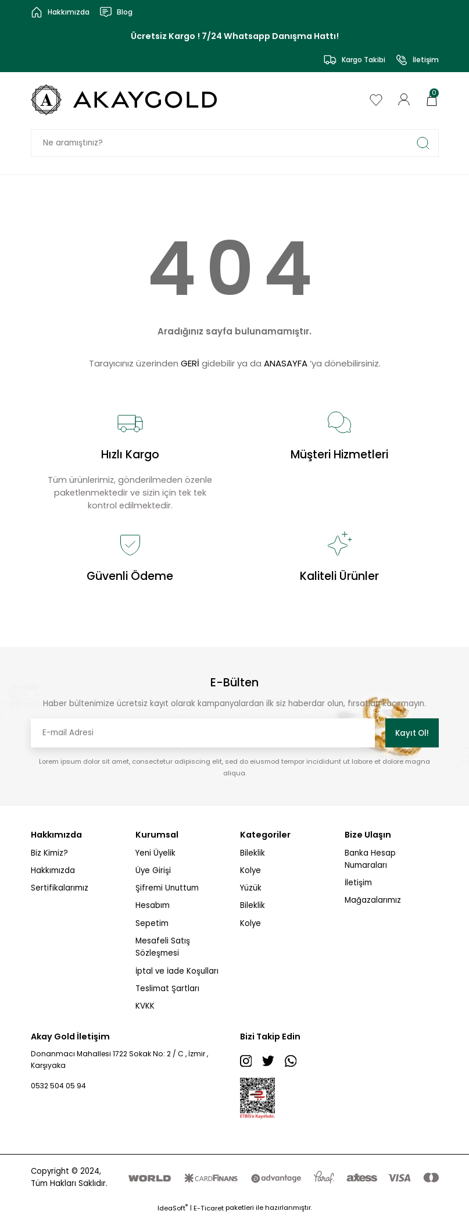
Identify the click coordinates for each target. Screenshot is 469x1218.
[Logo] (125, 99)
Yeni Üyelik (155, 853)
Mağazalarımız (373, 900)
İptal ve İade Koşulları (177, 971)
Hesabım (152, 905)
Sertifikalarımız (59, 887)
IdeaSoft (172, 1210)
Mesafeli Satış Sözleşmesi (162, 947)
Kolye (250, 870)
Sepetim (152, 923)
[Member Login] (404, 99)
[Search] (235, 143)
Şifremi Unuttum (167, 887)
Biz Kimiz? (49, 853)
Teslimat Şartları (167, 988)
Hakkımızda (53, 870)
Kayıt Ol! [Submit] (412, 733)
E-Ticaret (209, 1210)
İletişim (358, 882)
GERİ (190, 363)
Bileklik (252, 853)
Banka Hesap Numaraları (370, 859)
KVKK (145, 1006)
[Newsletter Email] (203, 732)
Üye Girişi (153, 870)
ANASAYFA (285, 363)
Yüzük (251, 887)
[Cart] (432, 99)
